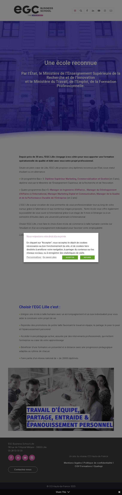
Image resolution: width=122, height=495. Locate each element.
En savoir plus (50, 257)
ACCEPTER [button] (70, 257)
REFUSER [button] (87, 257)
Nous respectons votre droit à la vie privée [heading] (46, 236)
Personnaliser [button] (34, 257)
